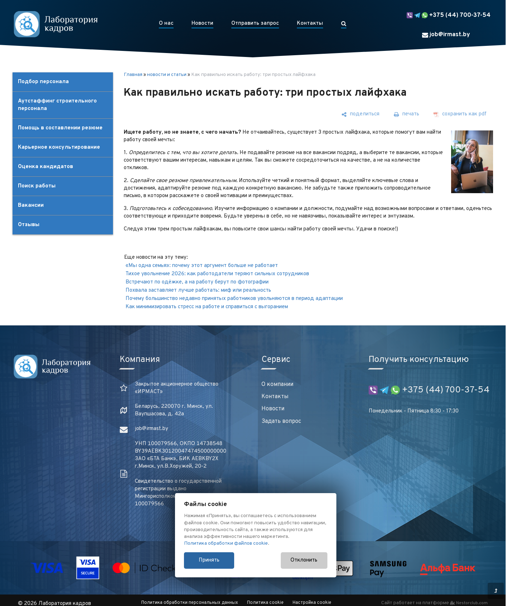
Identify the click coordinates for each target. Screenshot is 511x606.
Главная (133, 75)
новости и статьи (166, 75)
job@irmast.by (446, 35)
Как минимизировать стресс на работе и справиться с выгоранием (207, 307)
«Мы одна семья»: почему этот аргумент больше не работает (202, 265)
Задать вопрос (281, 421)
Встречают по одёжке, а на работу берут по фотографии (197, 282)
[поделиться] (360, 114)
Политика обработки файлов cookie (226, 543)
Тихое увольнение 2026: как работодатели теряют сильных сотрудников (217, 274)
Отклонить (303, 560)
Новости (202, 23)
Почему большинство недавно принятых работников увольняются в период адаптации (234, 298)
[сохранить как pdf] (460, 114)
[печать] (406, 114)
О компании (277, 384)
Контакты (310, 23)
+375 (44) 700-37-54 (449, 15)
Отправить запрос (255, 23)
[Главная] (56, 24)
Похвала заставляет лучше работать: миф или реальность (198, 290)
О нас (166, 23)
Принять (209, 560)
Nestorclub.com (472, 603)
